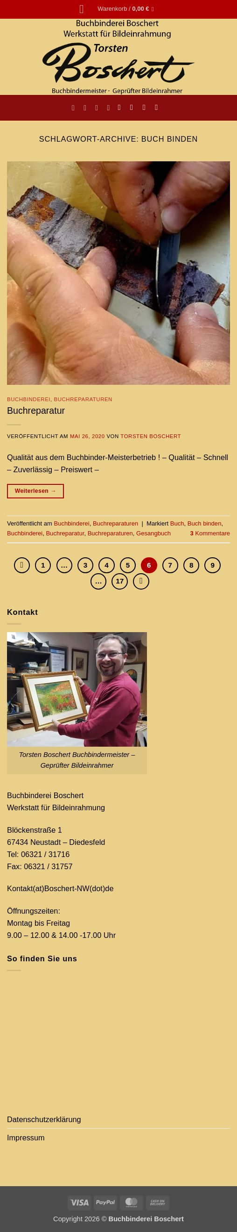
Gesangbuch (153, 533)
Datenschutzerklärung (44, 1119)
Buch (177, 523)
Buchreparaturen (83, 399)
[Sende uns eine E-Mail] (147, 107)
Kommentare (210, 533)
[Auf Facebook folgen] (121, 107)
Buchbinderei (28, 399)
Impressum (26, 1137)
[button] (85, 9)
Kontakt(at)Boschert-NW (48, 888)
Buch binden (205, 523)
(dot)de (102, 888)
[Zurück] (22, 565)
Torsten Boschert (150, 436)
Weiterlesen (35, 491)
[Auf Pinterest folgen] (159, 107)
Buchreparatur (36, 410)
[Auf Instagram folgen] (134, 107)
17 (120, 581)
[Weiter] (141, 581)
